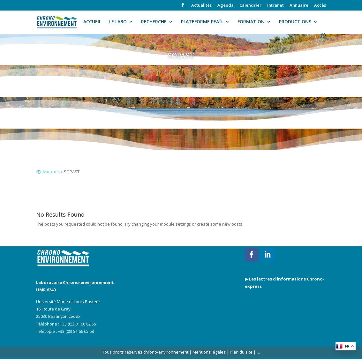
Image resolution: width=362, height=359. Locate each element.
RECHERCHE (154, 22)
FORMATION (251, 22)
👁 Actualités (47, 172)
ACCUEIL (92, 22)
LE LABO (118, 22)
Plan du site (241, 352)
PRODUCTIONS (295, 22)
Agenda (225, 5)
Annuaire (299, 5)
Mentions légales (209, 352)
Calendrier (250, 5)
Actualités (201, 5)
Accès (320, 5)
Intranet (275, 5)
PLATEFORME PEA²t (202, 22)
